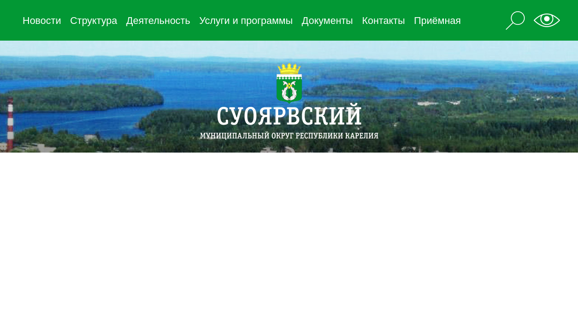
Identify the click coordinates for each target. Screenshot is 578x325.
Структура (93, 20)
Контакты (383, 20)
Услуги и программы (246, 20)
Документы (327, 20)
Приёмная (437, 20)
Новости (42, 20)
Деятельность (158, 20)
